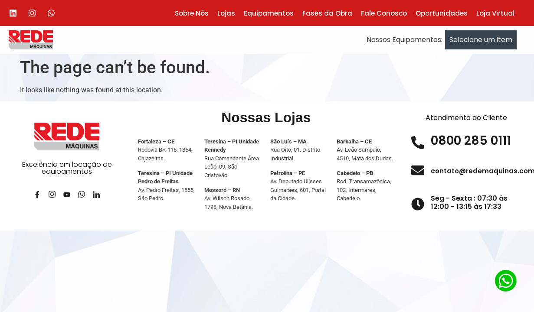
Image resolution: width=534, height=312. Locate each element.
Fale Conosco (384, 13)
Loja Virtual (495, 13)
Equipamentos (269, 13)
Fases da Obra (327, 13)
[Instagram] (32, 13)
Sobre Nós (192, 13)
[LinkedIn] (96, 198)
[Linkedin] (13, 13)
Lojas (226, 13)
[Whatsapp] (51, 13)
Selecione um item (480, 40)
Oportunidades (442, 13)
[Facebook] (37, 198)
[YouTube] (66, 198)
